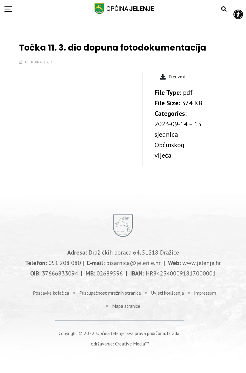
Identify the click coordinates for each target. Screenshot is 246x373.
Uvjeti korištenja (167, 293)
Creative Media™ (132, 344)
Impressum (205, 293)
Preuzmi (172, 77)
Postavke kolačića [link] (51, 293)
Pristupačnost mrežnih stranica (110, 293)
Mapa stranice (126, 306)
